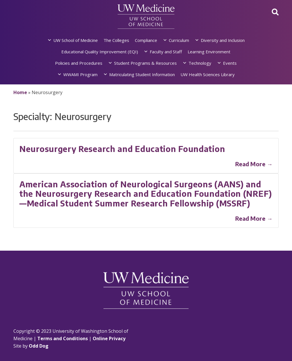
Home (20, 92)
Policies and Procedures (78, 63)
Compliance (146, 40)
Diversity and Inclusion (223, 40)
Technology (199, 63)
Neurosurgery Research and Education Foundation (122, 149)
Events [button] (230, 63)
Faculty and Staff (166, 51)
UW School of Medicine (75, 40)
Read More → (254, 163)
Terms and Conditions (62, 338)
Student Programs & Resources (145, 63)
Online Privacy (109, 338)
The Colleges (116, 40)
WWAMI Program (80, 74)
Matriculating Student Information (142, 74)
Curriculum (179, 40)
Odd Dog (38, 346)
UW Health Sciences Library (208, 74)
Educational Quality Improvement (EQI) (99, 51)
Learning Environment (209, 51)
